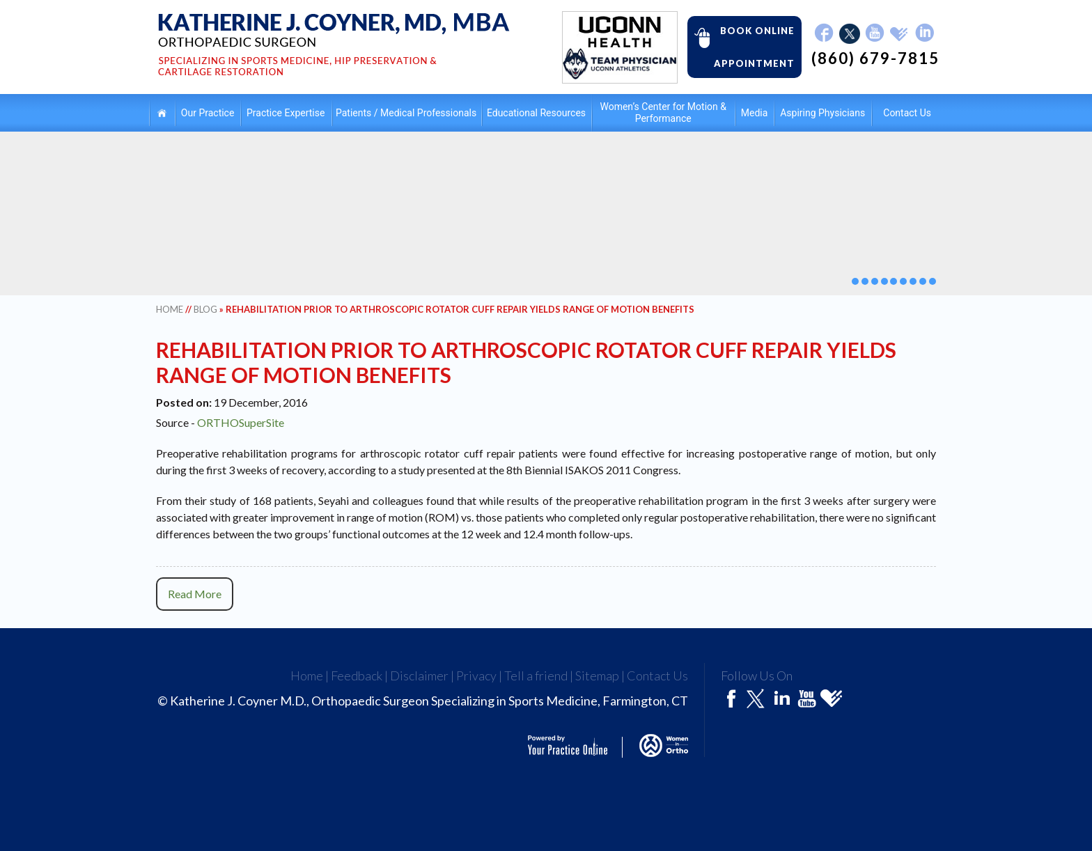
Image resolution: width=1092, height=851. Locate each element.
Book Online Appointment (741, 46)
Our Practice (208, 112)
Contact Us (907, 112)
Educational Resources (536, 112)
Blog (205, 309)
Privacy (476, 675)
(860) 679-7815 (875, 58)
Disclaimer (419, 675)
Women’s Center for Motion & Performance (663, 112)
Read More (194, 593)
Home (162, 112)
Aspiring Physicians (822, 112)
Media (754, 112)
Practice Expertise (286, 112)
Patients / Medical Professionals (406, 112)
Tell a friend (536, 675)
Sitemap (597, 675)
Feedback (356, 675)
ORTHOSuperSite (240, 422)
